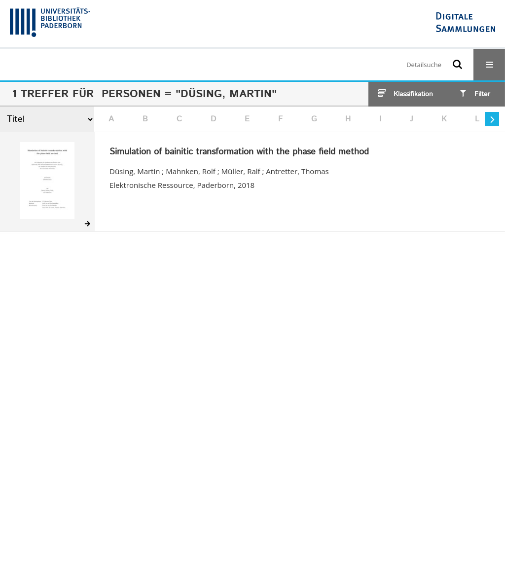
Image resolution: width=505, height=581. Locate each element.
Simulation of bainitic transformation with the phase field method (239, 152)
